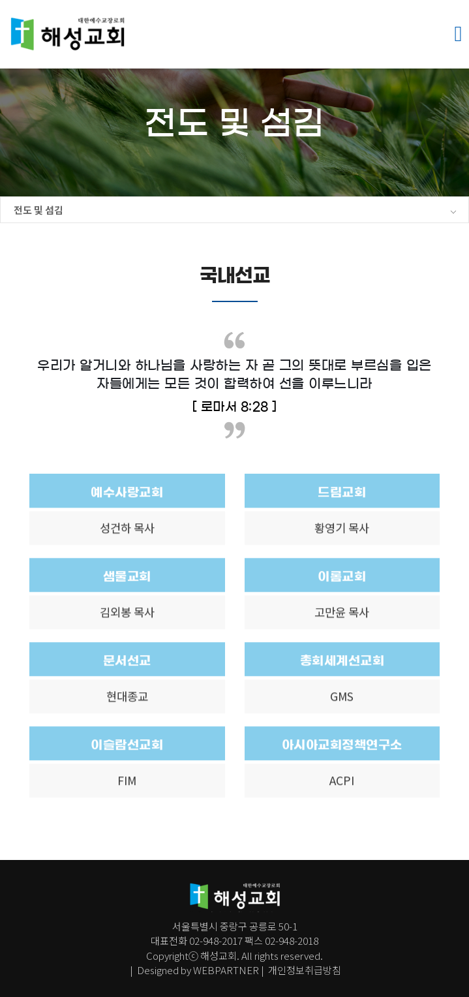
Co (152, 955)
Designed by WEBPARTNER (198, 970)
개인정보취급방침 (303, 970)
